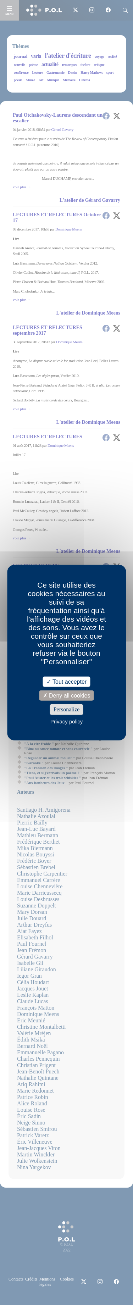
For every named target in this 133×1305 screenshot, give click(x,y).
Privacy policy (66, 721)
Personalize (67, 709)
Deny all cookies (66, 696)
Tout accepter (66, 682)
